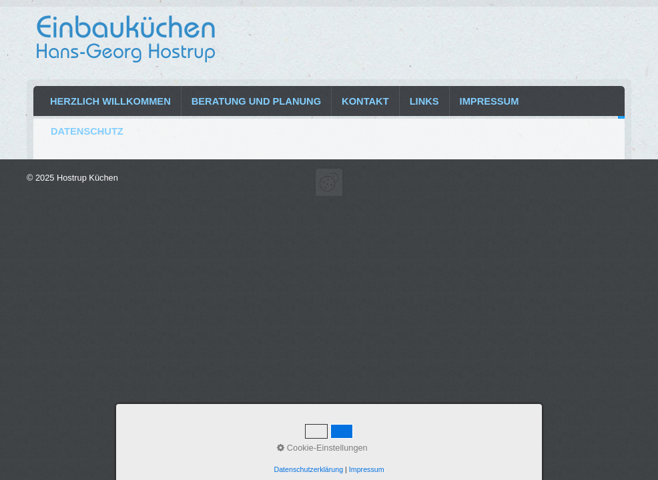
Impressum (489, 101)
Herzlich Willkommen (110, 101)
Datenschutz (87, 131)
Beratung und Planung (256, 101)
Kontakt (365, 101)
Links (424, 101)
